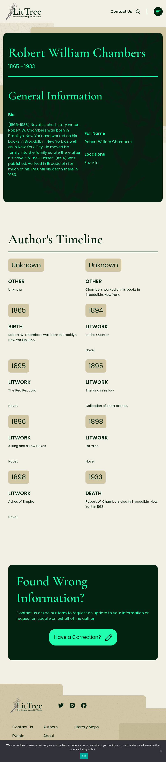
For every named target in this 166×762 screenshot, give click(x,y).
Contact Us (121, 11)
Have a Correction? (83, 637)
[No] (161, 751)
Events (18, 735)
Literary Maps (86, 726)
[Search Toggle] (138, 11)
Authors (50, 726)
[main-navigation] (158, 11)
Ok (84, 755)
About (48, 735)
